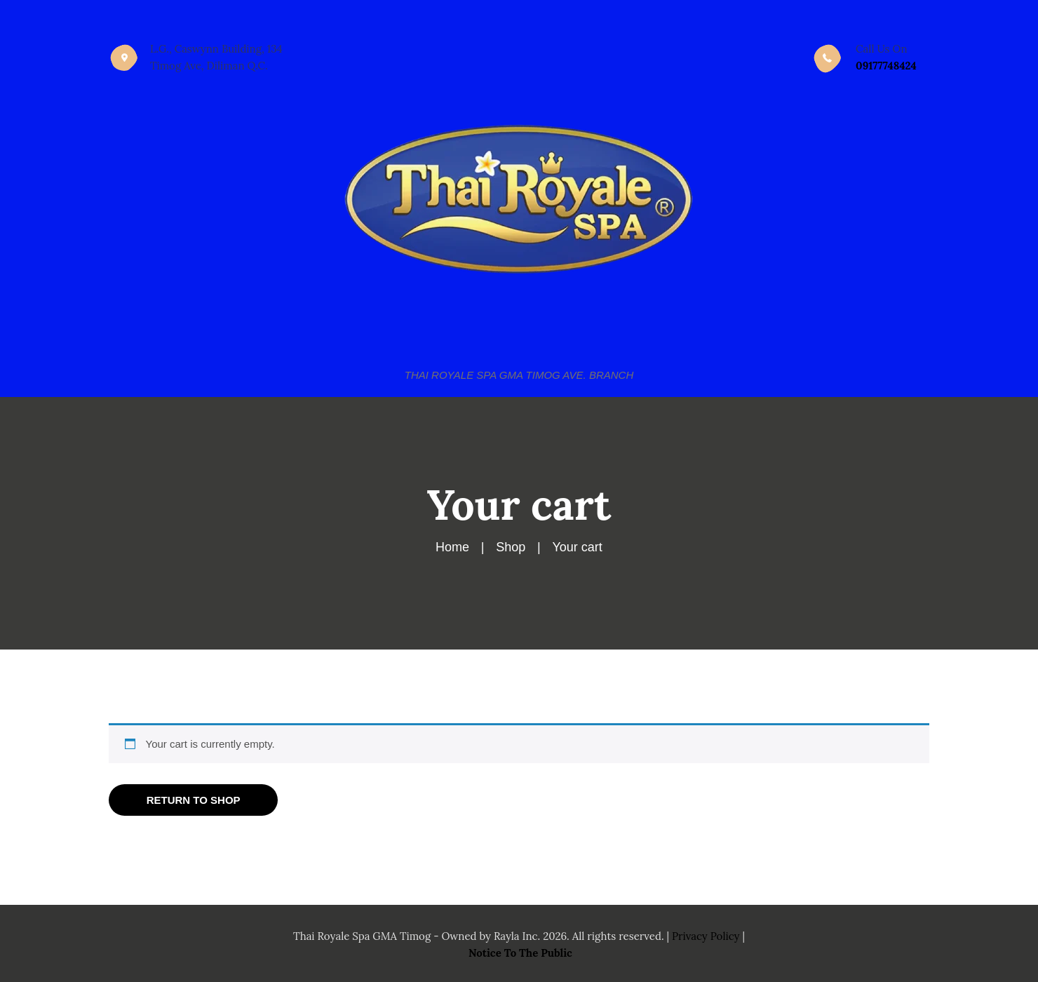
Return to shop (194, 800)
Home (452, 547)
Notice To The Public (520, 953)
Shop (510, 547)
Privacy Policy (706, 936)
